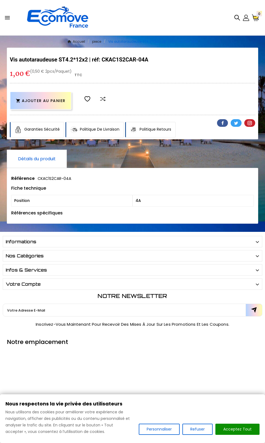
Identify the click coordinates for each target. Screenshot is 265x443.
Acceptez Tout (237, 429)
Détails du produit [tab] (37, 159)
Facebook (222, 123)
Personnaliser (159, 429)
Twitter (236, 123)
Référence (23, 178)
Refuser (197, 429)
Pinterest (249, 123)
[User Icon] (246, 18)
